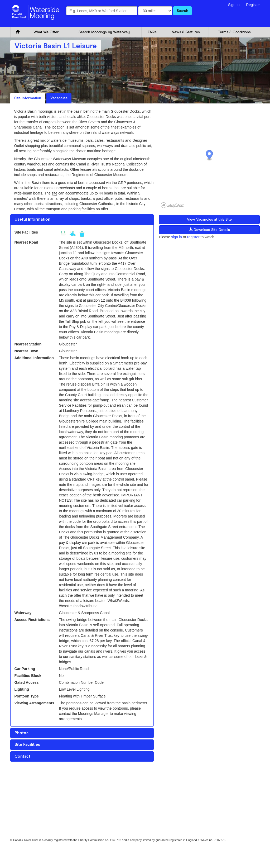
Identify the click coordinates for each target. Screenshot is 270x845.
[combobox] (101, 11)
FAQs (152, 32)
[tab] (82, 220)
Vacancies (59, 98)
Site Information (27, 98)
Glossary (68, 776)
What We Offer (46, 32)
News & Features (186, 32)
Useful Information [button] (32, 219)
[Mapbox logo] (172, 205)
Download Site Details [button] (209, 229)
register (193, 237)
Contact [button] (22, 756)
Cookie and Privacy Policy (27, 776)
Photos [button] (21, 733)
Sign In (234, 5)
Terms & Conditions (234, 32)
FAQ (53, 776)
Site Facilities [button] (27, 744)
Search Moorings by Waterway (104, 32)
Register (253, 5)
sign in (176, 237)
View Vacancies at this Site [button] (209, 219)
